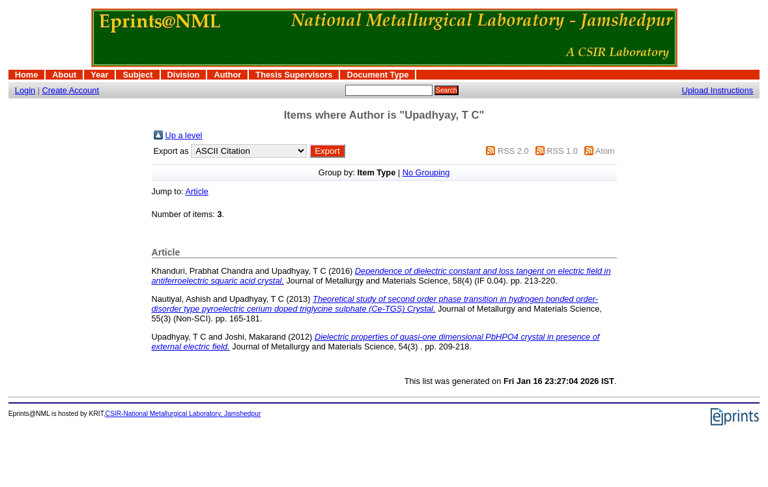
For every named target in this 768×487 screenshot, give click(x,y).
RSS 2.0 (513, 151)
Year (99, 75)
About (64, 75)
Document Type (377, 75)
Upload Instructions (718, 90)
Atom (605, 151)
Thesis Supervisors (293, 75)
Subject (137, 75)
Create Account (71, 90)
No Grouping (426, 172)
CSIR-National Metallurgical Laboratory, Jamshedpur (183, 413)
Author (227, 75)
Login (25, 90)
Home (26, 75)
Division (183, 75)
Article (196, 191)
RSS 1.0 (562, 151)
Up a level (184, 135)
